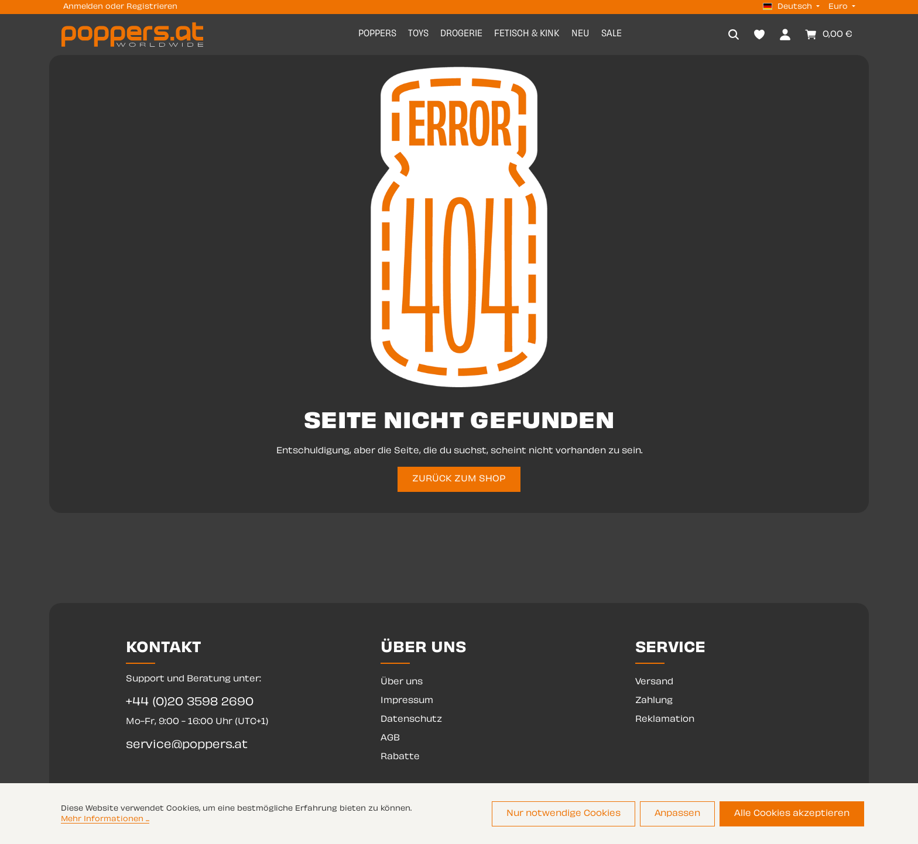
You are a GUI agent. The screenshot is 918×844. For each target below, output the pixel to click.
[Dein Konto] (785, 34)
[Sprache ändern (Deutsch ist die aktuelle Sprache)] (791, 7)
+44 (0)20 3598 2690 (190, 702)
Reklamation (664, 719)
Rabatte (400, 757)
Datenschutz (411, 719)
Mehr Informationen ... (105, 819)
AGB (390, 738)
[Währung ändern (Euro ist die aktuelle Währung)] (840, 7)
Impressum (407, 701)
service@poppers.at (187, 745)
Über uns (402, 682)
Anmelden (83, 7)
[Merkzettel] (759, 34)
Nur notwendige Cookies (563, 813)
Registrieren (151, 7)
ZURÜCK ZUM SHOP (459, 479)
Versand (654, 682)
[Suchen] (733, 34)
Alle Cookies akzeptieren (792, 813)
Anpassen (677, 813)
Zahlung (654, 701)
